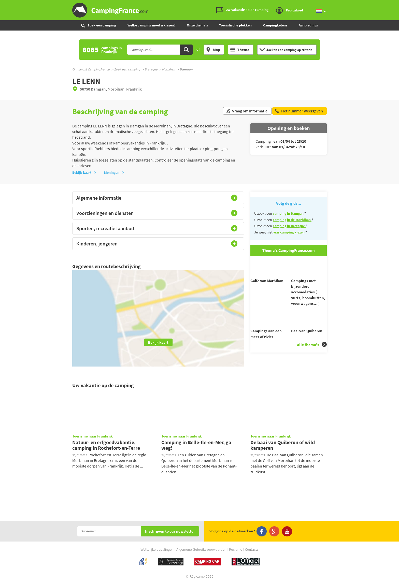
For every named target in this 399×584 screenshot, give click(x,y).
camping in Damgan (288, 213)
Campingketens (275, 25)
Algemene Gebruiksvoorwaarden (201, 549)
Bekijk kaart (84, 172)
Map (213, 49)
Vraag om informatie (246, 111)
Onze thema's (197, 25)
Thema (239, 49)
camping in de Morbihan (292, 219)
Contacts (252, 549)
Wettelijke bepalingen (157, 549)
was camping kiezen (289, 232)
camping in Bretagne (289, 226)
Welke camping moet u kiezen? (151, 25)
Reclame (235, 549)
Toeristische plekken (235, 25)
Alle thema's (312, 353)
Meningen (114, 172)
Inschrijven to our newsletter (170, 531)
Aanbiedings (308, 25)
